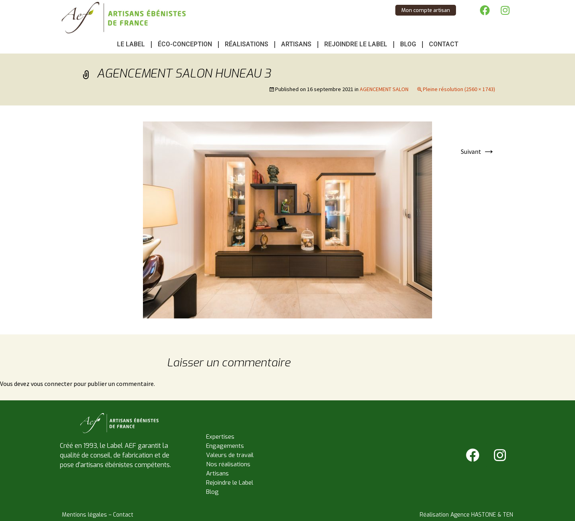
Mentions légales (84, 515)
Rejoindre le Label (355, 44)
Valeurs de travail (230, 455)
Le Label (131, 44)
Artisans (296, 44)
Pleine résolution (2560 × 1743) (459, 89)
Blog (408, 44)
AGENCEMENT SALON (384, 89)
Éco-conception (185, 44)
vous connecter (51, 384)
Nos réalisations (228, 464)
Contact (443, 44)
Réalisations (246, 44)
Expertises (220, 437)
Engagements (225, 446)
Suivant (478, 151)
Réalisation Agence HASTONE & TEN (466, 515)
